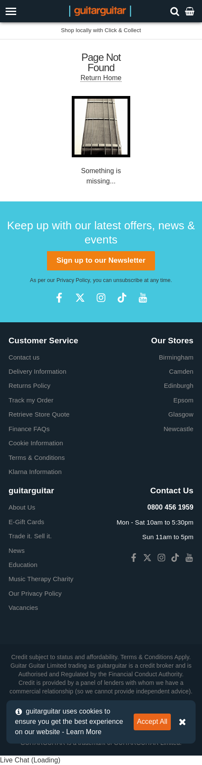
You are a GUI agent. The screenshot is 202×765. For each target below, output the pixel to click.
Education (23, 564)
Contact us (24, 357)
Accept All (152, 721)
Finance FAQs (29, 428)
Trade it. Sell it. (30, 536)
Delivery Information (37, 371)
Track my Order (31, 400)
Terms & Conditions (37, 457)
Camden (181, 371)
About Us (22, 507)
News (17, 550)
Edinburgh (178, 385)
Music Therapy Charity (41, 578)
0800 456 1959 (170, 507)
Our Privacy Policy (35, 593)
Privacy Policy (73, 280)
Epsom (183, 400)
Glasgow (180, 414)
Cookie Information (36, 443)
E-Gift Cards (26, 521)
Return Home (100, 77)
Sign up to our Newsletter (100, 260)
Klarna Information (35, 471)
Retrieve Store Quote (39, 414)
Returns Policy (29, 385)
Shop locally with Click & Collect (101, 30)
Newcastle (178, 428)
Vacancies (23, 607)
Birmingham (176, 357)
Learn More (84, 731)
